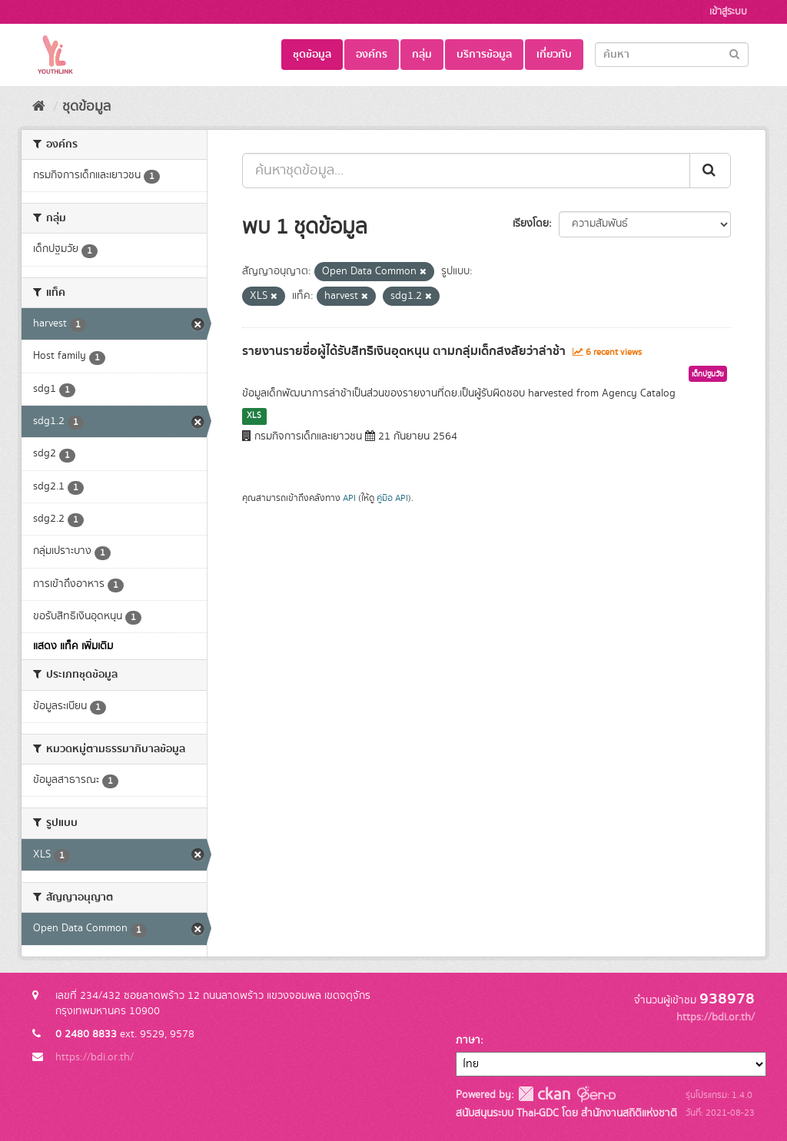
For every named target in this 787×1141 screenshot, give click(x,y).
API (349, 498)
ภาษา (468, 1040)
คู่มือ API (392, 498)
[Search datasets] (672, 54)
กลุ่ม (422, 54)
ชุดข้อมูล (312, 54)
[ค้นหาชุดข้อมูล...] (466, 170)
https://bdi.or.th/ (94, 1057)
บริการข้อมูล (484, 54)
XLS (254, 416)
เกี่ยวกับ (554, 54)
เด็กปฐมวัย (708, 374)
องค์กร (371, 54)
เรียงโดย (531, 223)
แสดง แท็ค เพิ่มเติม (73, 646)
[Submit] (734, 53)
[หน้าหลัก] (38, 107)
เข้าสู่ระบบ (728, 12)
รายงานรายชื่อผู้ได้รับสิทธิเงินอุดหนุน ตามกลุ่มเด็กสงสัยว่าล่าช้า (404, 351)
